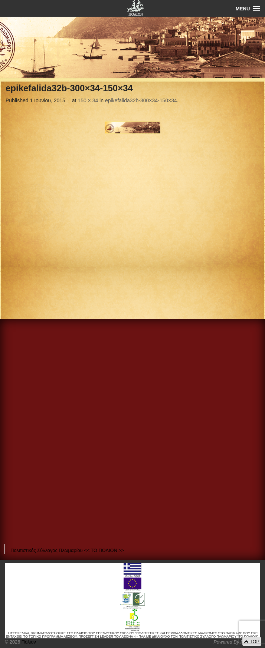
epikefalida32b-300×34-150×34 (141, 100)
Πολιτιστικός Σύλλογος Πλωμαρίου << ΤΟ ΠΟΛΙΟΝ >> (67, 550)
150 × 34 (88, 100)
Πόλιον (28, 642)
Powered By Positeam (236, 642)
